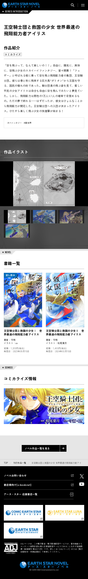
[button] (17, 216)
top (6, 462)
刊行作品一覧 (19, 462)
